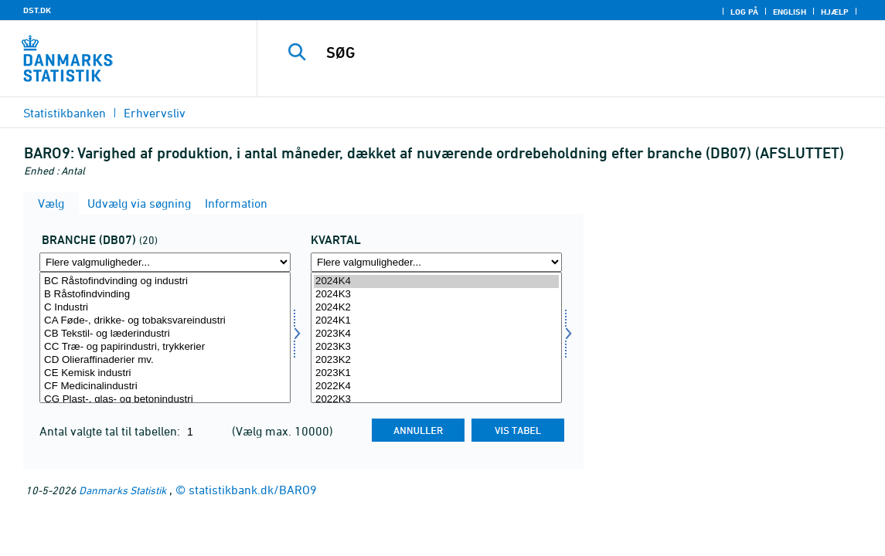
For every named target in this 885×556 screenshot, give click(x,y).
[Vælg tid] (436, 337)
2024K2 (436, 307)
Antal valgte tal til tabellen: (111, 431)
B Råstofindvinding (165, 294)
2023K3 (436, 347)
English (789, 11)
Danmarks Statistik (122, 490)
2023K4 (436, 334)
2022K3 (436, 399)
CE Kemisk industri (165, 373)
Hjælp (835, 11)
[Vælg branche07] (165, 337)
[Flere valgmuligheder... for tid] (436, 262)
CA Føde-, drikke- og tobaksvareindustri (165, 320)
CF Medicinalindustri (165, 386)
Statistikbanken (64, 113)
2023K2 (436, 360)
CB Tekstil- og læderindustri (165, 334)
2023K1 (436, 373)
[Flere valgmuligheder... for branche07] (165, 262)
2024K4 (436, 281)
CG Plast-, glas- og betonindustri (165, 399)
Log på (744, 11)
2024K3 (436, 294)
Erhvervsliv (155, 113)
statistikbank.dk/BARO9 (253, 490)
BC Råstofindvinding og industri (165, 281)
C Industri (165, 307)
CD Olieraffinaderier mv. (165, 360)
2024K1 (436, 320)
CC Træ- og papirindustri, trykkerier (165, 347)
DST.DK (37, 10)
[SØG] (568, 52)
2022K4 (436, 386)
